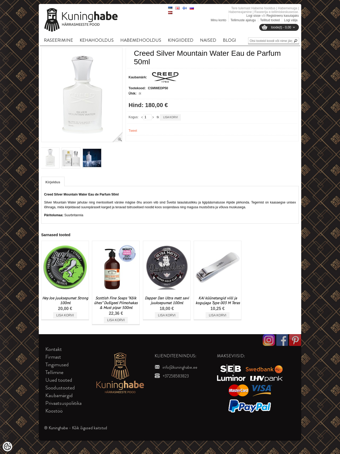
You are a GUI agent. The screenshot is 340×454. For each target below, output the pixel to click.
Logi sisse (253, 16)
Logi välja (291, 20)
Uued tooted (58, 380)
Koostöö (54, 411)
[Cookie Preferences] (7, 446)
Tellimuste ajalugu (243, 20)
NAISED (208, 40)
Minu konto (218, 20)
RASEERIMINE (58, 40)
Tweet (133, 131)
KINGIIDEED (180, 40)
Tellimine (54, 372)
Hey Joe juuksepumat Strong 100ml (65, 300)
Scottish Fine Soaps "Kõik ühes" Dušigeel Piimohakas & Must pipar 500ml (116, 303)
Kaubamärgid (59, 395)
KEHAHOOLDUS (97, 40)
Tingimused (57, 364)
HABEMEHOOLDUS (140, 40)
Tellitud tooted (270, 20)
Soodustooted (60, 388)
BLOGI (229, 40)
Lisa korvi (170, 117)
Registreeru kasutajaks (282, 16)
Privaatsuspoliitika (63, 403)
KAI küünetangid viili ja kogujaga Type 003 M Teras (218, 300)
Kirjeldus (52, 182)
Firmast (53, 357)
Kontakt (53, 349)
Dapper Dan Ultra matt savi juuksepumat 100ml (167, 300)
